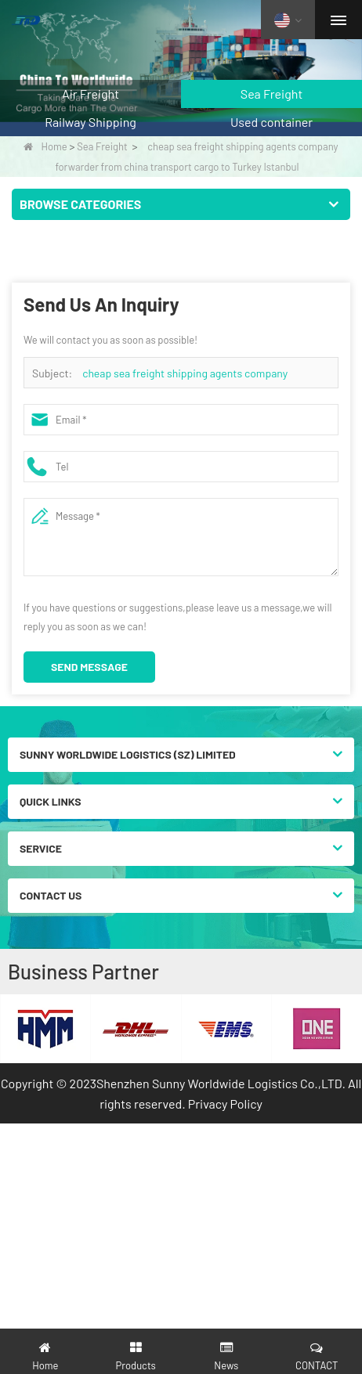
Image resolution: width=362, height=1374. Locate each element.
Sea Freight (102, 146)
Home (45, 146)
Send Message (89, 666)
